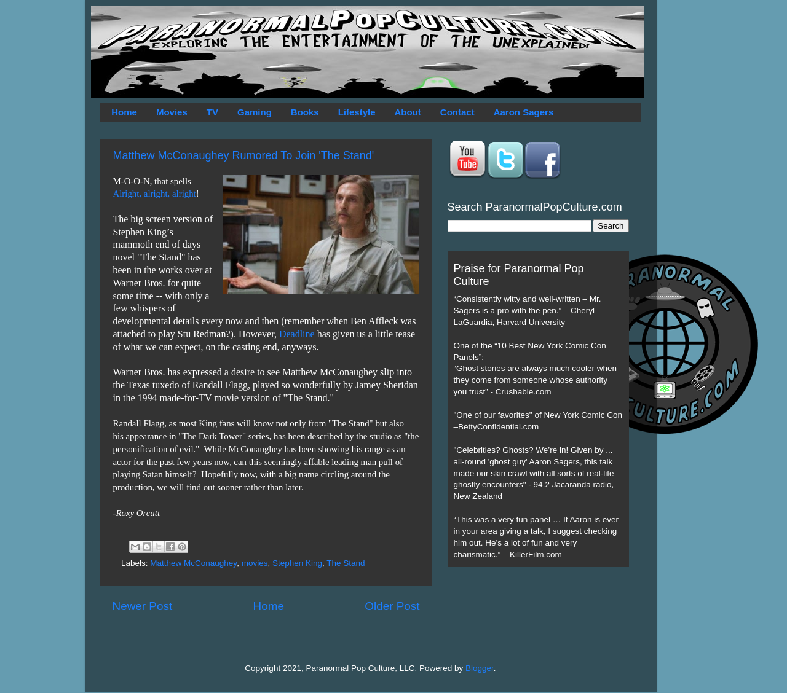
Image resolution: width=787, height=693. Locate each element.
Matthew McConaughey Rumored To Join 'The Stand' (243, 155)
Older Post (392, 606)
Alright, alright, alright (154, 193)
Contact (457, 112)
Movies (172, 112)
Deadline (297, 334)
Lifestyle (357, 112)
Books (305, 112)
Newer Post (143, 606)
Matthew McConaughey (193, 563)
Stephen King (297, 563)
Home (124, 112)
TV (212, 112)
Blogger (479, 668)
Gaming (254, 112)
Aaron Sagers (524, 112)
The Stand (345, 563)
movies (255, 563)
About (408, 112)
